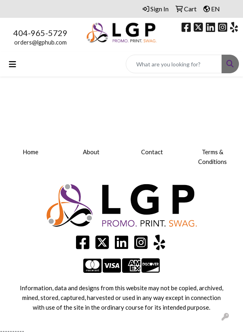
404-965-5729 (40, 33)
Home (30, 152)
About (91, 152)
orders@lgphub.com (40, 42)
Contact (152, 152)
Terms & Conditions (212, 157)
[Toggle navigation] (12, 64)
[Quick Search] (174, 64)
